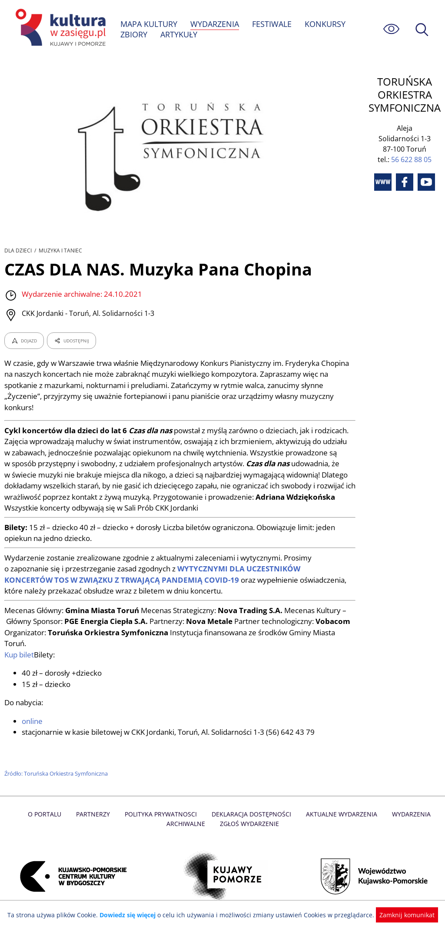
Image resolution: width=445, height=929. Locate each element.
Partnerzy (95, 815)
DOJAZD (24, 341)
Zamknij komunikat (402, 915)
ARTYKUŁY (179, 34)
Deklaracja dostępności (251, 815)
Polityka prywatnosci (161, 815)
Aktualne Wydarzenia (340, 815)
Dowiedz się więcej (131, 915)
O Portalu (47, 815)
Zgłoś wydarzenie (249, 825)
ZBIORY (133, 34)
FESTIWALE (273, 24)
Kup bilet (19, 655)
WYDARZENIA (215, 24)
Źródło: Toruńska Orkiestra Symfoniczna (57, 774)
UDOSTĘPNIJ (71, 341)
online (32, 722)
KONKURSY (326, 24)
